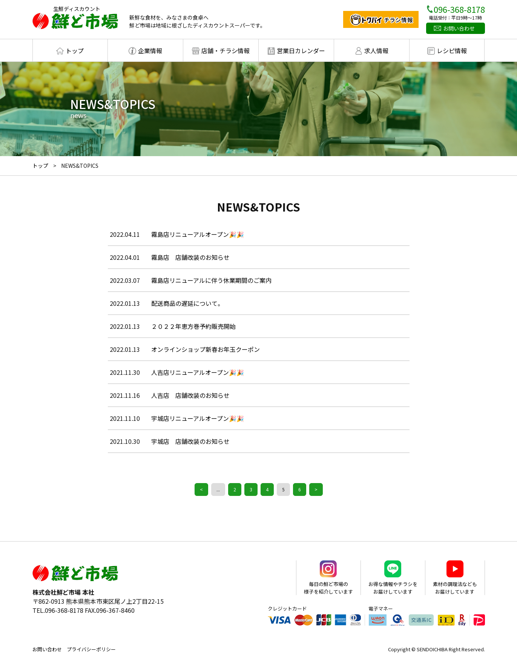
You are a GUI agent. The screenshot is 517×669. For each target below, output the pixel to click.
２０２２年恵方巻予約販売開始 (193, 326)
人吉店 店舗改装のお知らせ (190, 395)
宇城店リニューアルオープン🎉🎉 (197, 418)
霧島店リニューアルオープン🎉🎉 (197, 234)
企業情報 (150, 50)
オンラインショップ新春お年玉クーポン (205, 349)
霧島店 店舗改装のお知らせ (190, 257)
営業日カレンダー (301, 50)
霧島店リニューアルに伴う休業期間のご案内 (211, 280)
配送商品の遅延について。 (187, 303)
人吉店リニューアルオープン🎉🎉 (197, 372)
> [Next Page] (316, 489)
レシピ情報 (452, 50)
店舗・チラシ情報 (225, 50)
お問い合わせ (459, 28)
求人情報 (376, 50)
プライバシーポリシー (91, 649)
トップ (75, 50)
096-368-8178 (459, 9)
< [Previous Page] (201, 489)
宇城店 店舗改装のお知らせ (190, 441)
